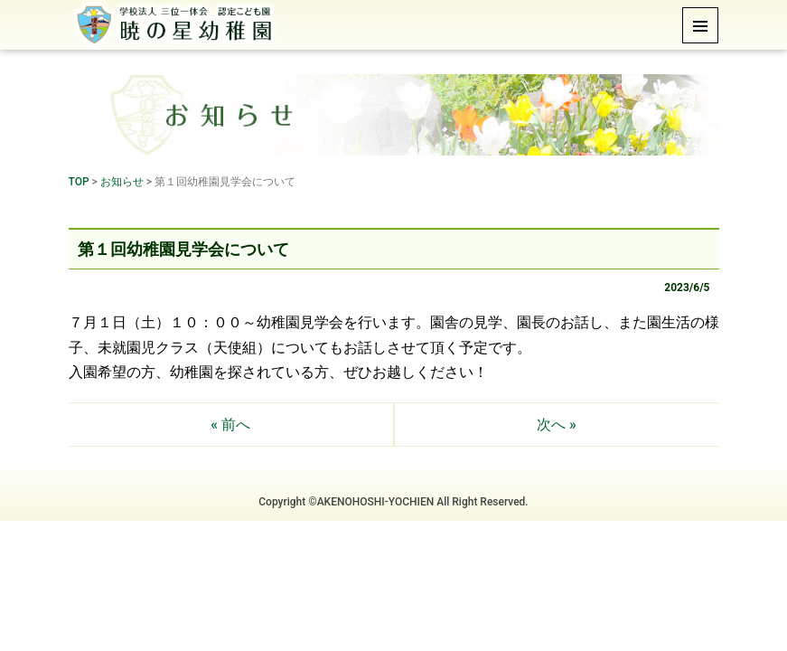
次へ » (556, 424)
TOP (79, 181)
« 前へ (230, 424)
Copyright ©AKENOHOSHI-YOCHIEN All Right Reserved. (393, 501)
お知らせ (122, 181)
